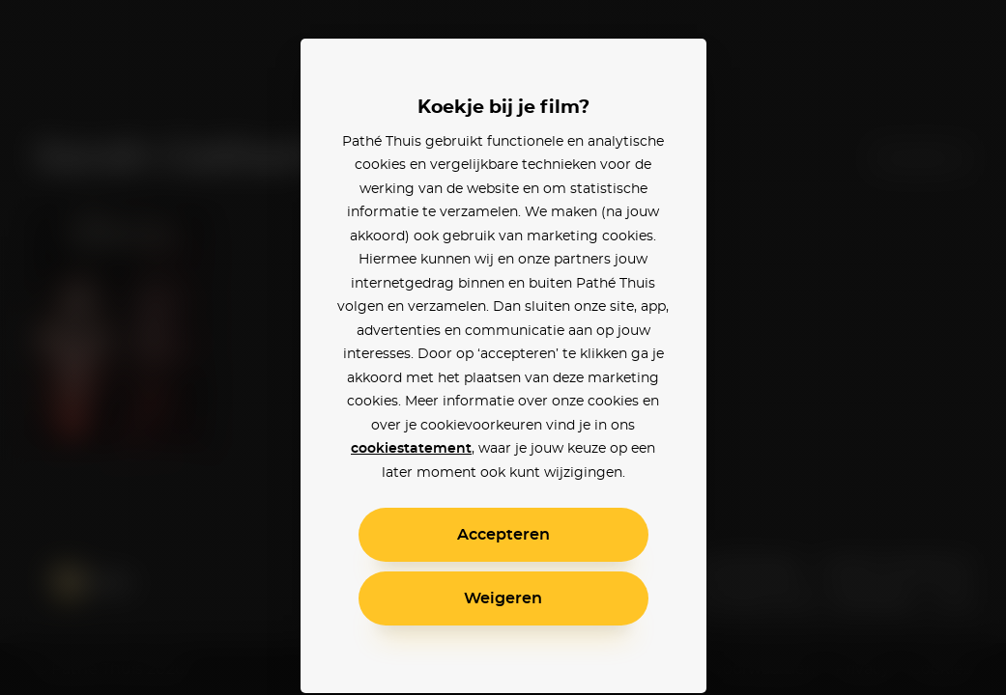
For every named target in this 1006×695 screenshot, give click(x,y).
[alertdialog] (503, 347)
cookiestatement (411, 449)
